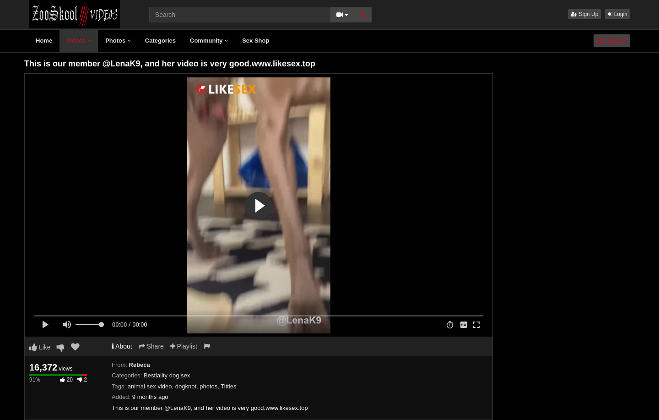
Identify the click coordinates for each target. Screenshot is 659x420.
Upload (612, 40)
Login (617, 14)
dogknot (185, 386)
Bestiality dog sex (167, 375)
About (122, 346)
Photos (118, 40)
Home (44, 40)
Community (209, 40)
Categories (160, 40)
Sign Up (584, 14)
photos (208, 386)
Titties (228, 386)
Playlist (183, 346)
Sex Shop (255, 40)
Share (151, 346)
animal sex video (150, 386)
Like (40, 347)
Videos (78, 40)
